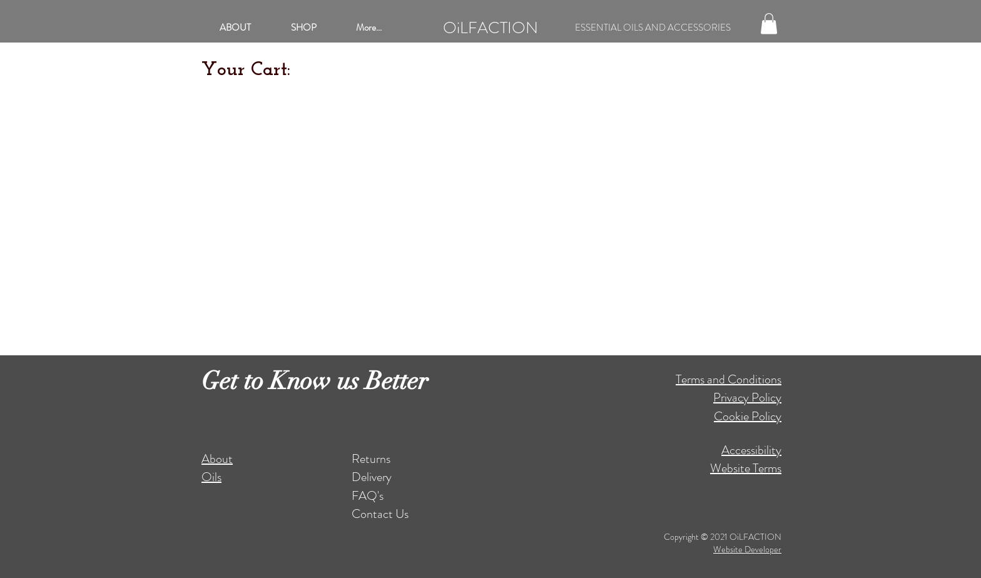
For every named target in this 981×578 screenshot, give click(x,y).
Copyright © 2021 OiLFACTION (722, 536)
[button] (769, 23)
